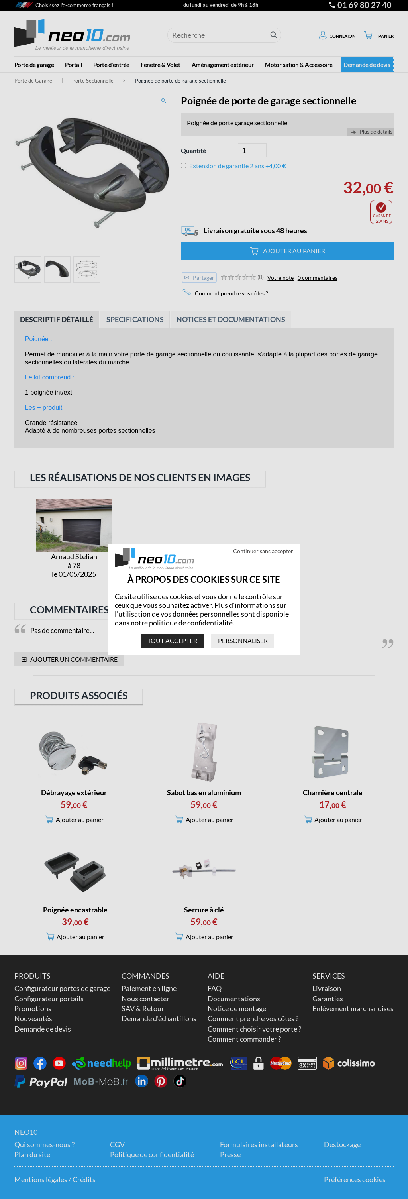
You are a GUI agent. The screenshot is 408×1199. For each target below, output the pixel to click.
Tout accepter (172, 640)
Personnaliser (243, 640)
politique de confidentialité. (191, 622)
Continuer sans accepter (263, 551)
